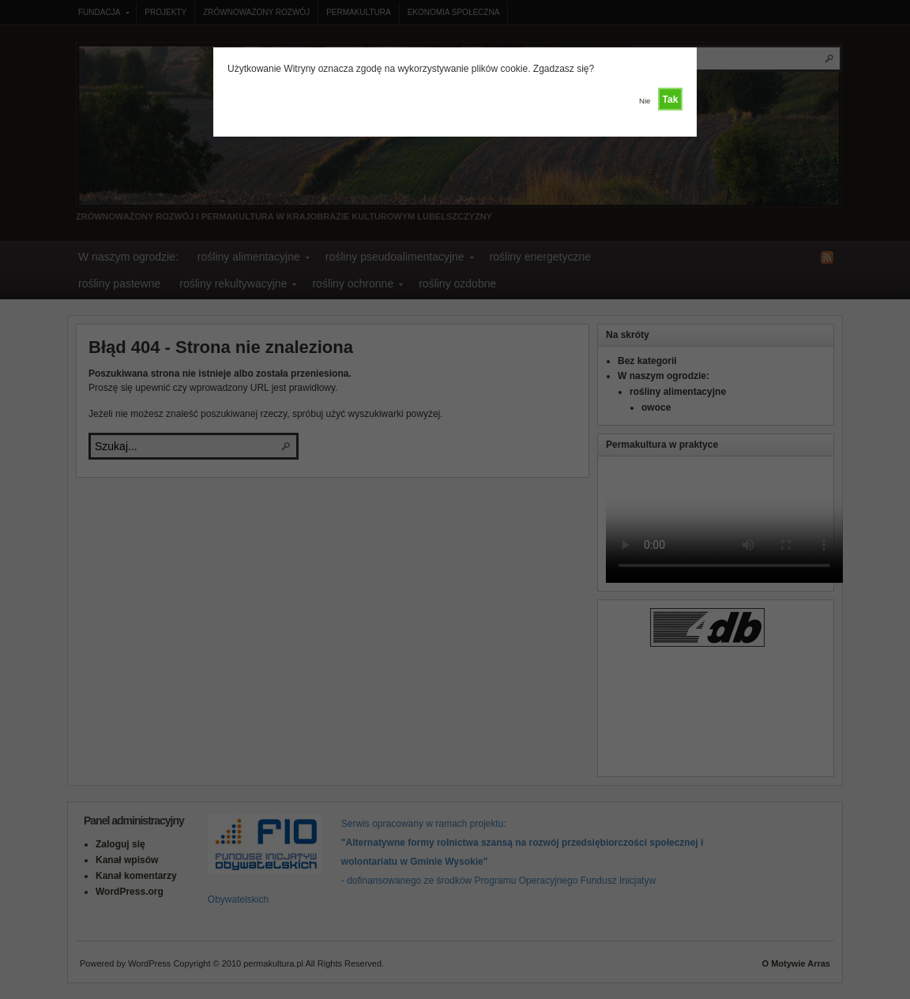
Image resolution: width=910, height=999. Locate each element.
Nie (644, 100)
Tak (671, 99)
